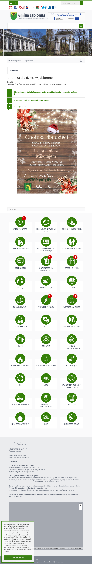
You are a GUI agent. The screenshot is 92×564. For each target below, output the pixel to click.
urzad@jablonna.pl (20, 455)
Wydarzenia (29, 61)
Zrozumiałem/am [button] (18, 558)
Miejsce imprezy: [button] (47, 93)
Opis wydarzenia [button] (20, 106)
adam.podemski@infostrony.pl (53, 562)
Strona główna (14, 61)
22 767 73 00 (15, 449)
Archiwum (14, 70)
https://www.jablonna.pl (21, 457)
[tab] (46, 93)
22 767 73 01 (25, 449)
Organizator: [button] (33, 100)
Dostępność (13, 461)
